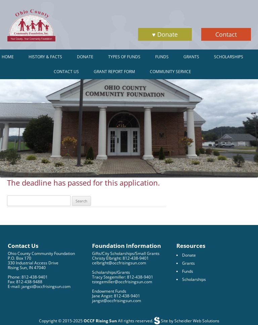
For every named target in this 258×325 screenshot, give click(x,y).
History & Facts (45, 57)
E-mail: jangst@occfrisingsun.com (39, 286)
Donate (85, 57)
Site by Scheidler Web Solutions (189, 321)
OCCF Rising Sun (100, 321)
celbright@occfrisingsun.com (119, 263)
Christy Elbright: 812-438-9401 (120, 258)
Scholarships (228, 57)
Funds (162, 57)
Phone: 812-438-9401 (28, 277)
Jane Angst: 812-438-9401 (116, 296)
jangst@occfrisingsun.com (116, 300)
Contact (226, 34)
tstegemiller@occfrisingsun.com (122, 282)
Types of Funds (124, 57)
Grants (191, 57)
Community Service (170, 71)
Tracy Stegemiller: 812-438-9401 (122, 277)
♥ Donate (165, 34)
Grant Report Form (114, 71)
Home (8, 57)
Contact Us (66, 71)
